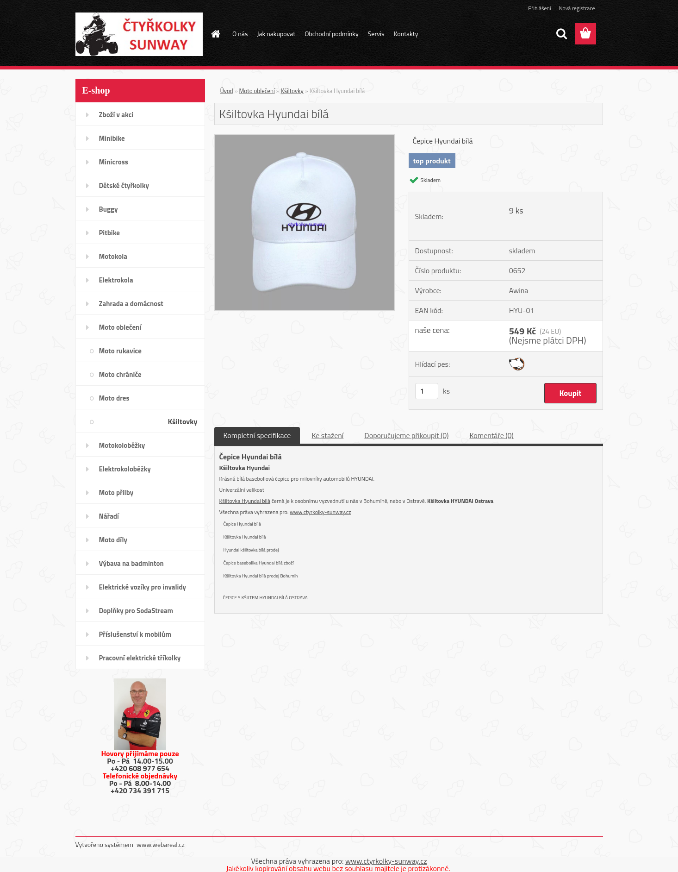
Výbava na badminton (131, 563)
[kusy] (426, 391)
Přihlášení (539, 8)
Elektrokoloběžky (125, 469)
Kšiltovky (183, 421)
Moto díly (113, 539)
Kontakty (406, 33)
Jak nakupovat (276, 33)
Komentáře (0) (491, 435)
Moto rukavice (120, 350)
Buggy (108, 209)
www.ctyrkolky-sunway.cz (320, 512)
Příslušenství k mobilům (135, 634)
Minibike (112, 138)
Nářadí (109, 516)
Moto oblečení (120, 327)
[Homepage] (214, 33)
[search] (561, 33)
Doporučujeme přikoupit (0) (406, 435)
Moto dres (114, 398)
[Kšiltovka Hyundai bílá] (305, 138)
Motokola (113, 256)
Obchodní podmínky (332, 33)
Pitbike (109, 232)
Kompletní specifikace (257, 435)
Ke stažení (327, 435)
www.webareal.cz (161, 844)
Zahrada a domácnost (131, 303)
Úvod (226, 90)
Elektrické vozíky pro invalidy (143, 587)
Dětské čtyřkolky (124, 185)
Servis (376, 33)
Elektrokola (116, 280)
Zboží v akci (116, 114)
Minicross (113, 162)
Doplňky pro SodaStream (136, 610)
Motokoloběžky (122, 445)
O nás (240, 33)
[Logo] (139, 34)
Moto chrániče (120, 374)
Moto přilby (116, 492)
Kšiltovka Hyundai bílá (245, 500)
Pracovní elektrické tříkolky (140, 657)
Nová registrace (577, 8)
